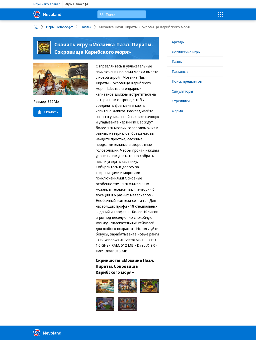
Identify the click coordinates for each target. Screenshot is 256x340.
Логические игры (186, 51)
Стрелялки (181, 100)
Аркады (178, 41)
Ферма (177, 110)
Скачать (48, 111)
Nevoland (47, 14)
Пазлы (177, 61)
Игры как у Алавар (47, 4)
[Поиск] (121, 14)
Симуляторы (182, 91)
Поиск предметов (187, 81)
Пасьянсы (180, 71)
